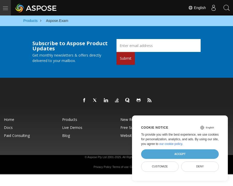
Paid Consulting (17, 135)
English (197, 7)
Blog (66, 135)
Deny (200, 166)
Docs (8, 127)
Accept (179, 154)
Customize (160, 166)
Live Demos (72, 127)
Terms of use (120, 166)
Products (69, 119)
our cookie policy (170, 144)
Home (9, 119)
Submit (126, 58)
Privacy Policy (102, 166)
